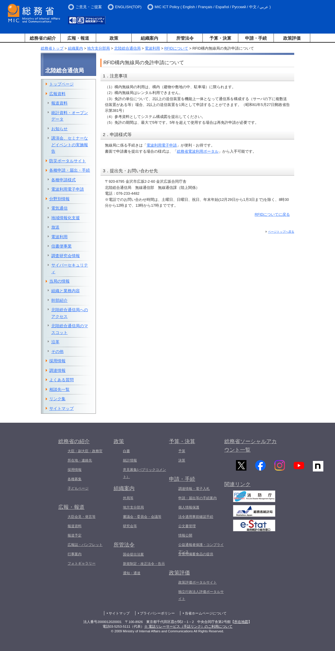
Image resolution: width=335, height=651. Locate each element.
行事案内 (75, 554)
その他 (57, 351)
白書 (126, 451)
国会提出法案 (133, 554)
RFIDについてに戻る (272, 214)
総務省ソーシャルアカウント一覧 (250, 445)
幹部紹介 (59, 300)
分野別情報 (59, 198)
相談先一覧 (59, 389)
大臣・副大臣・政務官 (85, 451)
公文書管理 (187, 526)
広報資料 (57, 93)
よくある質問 (61, 379)
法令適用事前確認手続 (195, 517)
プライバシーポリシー (157, 613)
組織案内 (149, 38)
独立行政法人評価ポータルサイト (201, 595)
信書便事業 (61, 246)
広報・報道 (78, 38)
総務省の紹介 (43, 38)
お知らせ (59, 128)
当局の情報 (59, 281)
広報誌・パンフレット (85, 545)
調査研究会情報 (65, 255)
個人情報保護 (188, 507)
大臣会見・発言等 (82, 517)
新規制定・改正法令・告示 (144, 564)
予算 (181, 451)
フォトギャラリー (82, 563)
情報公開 (185, 535)
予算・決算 (220, 38)
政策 (114, 38)
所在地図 (241, 622)
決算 (181, 460)
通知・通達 (131, 573)
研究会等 (130, 526)
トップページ (61, 84)
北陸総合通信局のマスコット (69, 329)
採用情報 (57, 360)
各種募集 (75, 479)
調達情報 (57, 370)
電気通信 (59, 208)
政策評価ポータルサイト (197, 582)
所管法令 (185, 38)
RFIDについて (176, 48)
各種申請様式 (63, 179)
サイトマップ (61, 408)
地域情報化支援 (65, 217)
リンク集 (57, 398)
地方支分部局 (98, 48)
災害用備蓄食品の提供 (195, 554)
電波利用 (152, 48)
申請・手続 (256, 38)
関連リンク (237, 487)
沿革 (55, 342)
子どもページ (78, 488)
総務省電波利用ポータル (197, 151)
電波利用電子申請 (162, 145)
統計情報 (130, 460)
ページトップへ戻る (281, 231)
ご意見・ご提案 (88, 7)
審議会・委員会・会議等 (142, 517)
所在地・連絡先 (80, 460)
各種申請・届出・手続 (69, 170)
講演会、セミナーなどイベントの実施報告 (69, 145)
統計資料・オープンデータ (69, 116)
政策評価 (292, 38)
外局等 (128, 498)
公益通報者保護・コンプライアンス (201, 548)
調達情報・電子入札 (194, 489)
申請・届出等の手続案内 (197, 498)
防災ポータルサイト (67, 161)
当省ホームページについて (206, 613)
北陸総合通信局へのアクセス (69, 313)
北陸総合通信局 (127, 48)
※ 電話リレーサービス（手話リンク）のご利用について (188, 626)
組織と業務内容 (65, 290)
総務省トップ (52, 48)
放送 (55, 227)
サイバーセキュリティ (69, 268)
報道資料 (59, 103)
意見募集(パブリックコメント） (144, 473)
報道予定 (75, 535)
